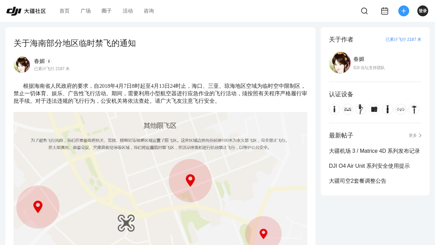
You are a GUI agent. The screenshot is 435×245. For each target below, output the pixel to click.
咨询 (149, 11)
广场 (86, 11)
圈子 (107, 11)
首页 (64, 11)
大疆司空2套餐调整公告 (357, 181)
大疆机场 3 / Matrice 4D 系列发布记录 (374, 151)
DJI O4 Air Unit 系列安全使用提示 (369, 166)
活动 (128, 11)
